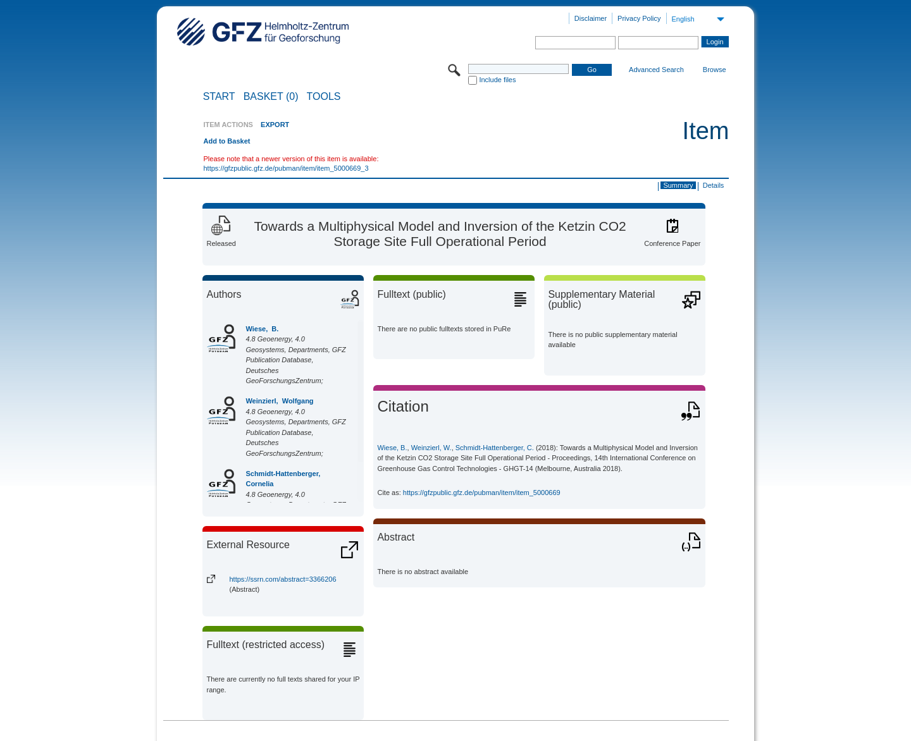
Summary (678, 185)
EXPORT (275, 124)
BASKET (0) (271, 97)
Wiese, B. (261, 329)
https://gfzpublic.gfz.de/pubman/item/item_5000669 (482, 492)
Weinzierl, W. (431, 447)
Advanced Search (656, 69)
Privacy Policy (638, 18)
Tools (324, 97)
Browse (714, 69)
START (219, 97)
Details (713, 185)
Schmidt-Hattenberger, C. (495, 447)
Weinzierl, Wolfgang (279, 401)
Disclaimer (590, 18)
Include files (497, 79)
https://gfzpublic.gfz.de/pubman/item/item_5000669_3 (285, 168)
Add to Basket (226, 141)
